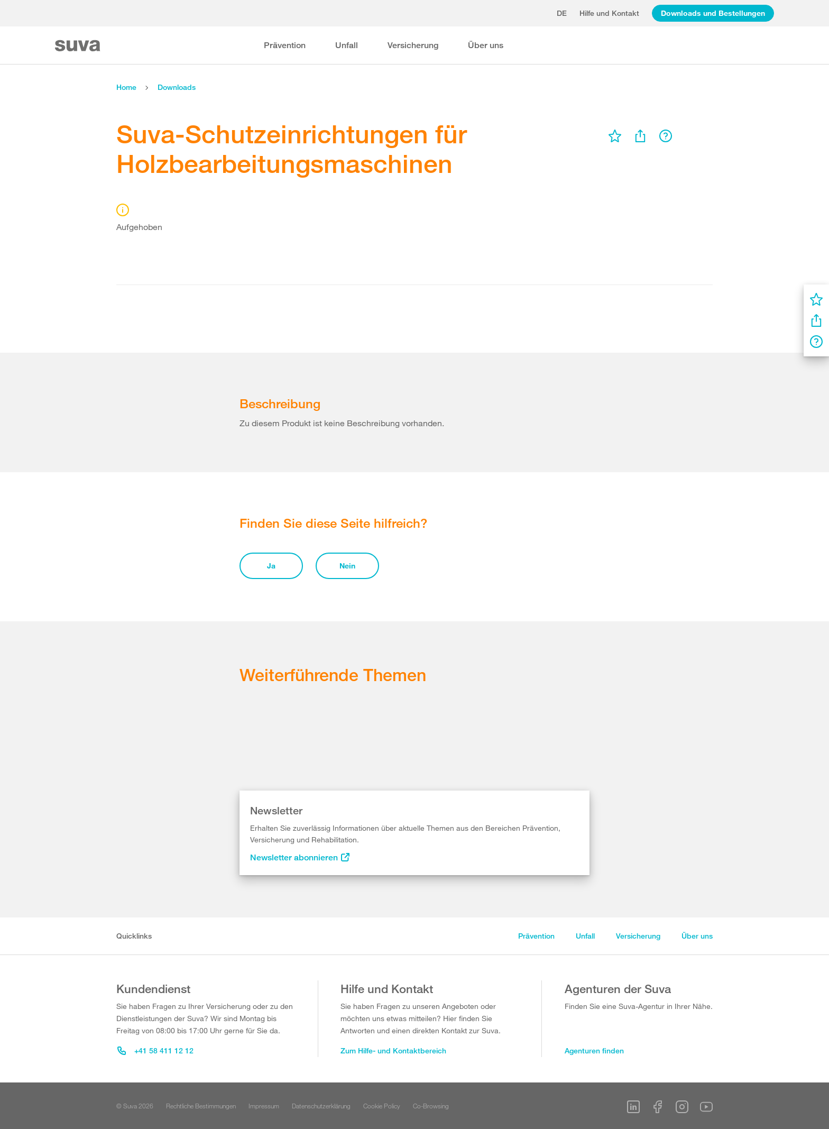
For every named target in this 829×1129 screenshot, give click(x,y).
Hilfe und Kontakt (609, 12)
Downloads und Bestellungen (713, 12)
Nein (347, 565)
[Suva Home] (78, 45)
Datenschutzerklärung (321, 1106)
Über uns (485, 45)
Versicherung (413, 45)
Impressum (263, 1106)
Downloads (177, 86)
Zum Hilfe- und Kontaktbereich (393, 1050)
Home (126, 86)
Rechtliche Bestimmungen (201, 1106)
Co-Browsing (431, 1106)
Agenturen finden (594, 1050)
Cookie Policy (381, 1106)
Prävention (285, 45)
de (562, 12)
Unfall (346, 45)
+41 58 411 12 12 (155, 1050)
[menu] (615, 136)
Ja (271, 565)
